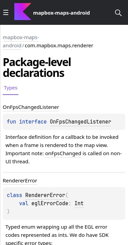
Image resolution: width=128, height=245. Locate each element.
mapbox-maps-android (21, 41)
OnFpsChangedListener (80, 121)
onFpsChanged (63, 153)
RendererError (45, 195)
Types (10, 88)
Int (79, 203)
